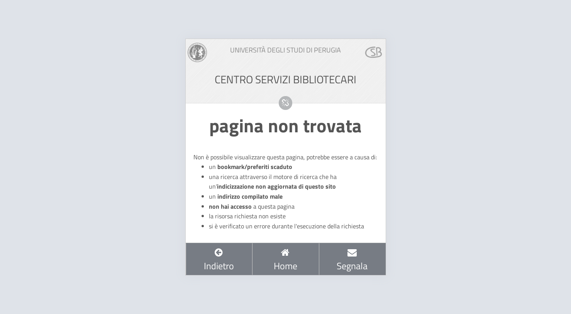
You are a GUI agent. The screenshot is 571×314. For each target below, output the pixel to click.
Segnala (352, 260)
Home (285, 260)
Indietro (219, 260)
